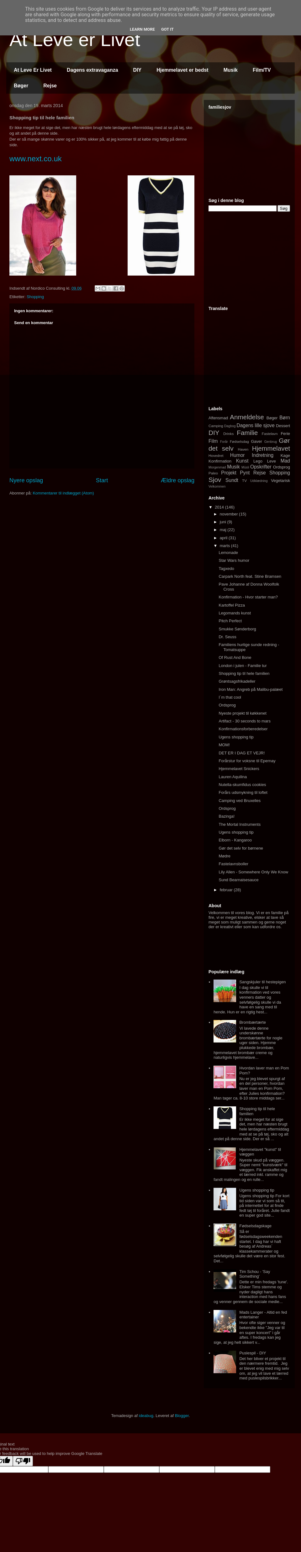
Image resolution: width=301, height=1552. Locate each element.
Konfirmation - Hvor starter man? (248, 597)
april (224, 537)
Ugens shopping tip (236, 737)
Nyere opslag (26, 480)
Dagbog (229, 426)
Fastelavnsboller (233, 863)
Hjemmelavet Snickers (239, 768)
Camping (216, 426)
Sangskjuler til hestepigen (262, 982)
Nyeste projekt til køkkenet (242, 713)
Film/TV (262, 70)
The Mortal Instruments (240, 824)
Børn (284, 417)
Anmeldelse (247, 417)
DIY (137, 70)
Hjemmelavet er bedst (182, 70)
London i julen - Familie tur (243, 665)
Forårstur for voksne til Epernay (247, 760)
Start (102, 480)
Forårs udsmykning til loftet (243, 792)
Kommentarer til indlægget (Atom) (63, 493)
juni (223, 522)
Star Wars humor (234, 560)
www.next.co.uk (35, 158)
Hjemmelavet (271, 448)
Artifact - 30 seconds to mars (244, 721)
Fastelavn (270, 434)
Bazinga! (227, 816)
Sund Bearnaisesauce (238, 879)
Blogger (182, 1415)
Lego (257, 461)
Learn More (142, 29)
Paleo (213, 473)
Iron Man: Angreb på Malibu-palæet (251, 689)
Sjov (215, 479)
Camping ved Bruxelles (240, 800)
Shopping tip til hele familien (244, 673)
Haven (243, 449)
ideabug (146, 1415)
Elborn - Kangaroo (235, 840)
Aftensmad (218, 418)
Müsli (245, 467)
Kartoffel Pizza (232, 605)
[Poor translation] (23, 1461)
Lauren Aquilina (233, 776)
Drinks (228, 434)
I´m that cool (230, 697)
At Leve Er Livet (33, 70)
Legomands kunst (235, 613)
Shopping (35, 296)
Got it (167, 29)
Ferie (285, 433)
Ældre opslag (177, 480)
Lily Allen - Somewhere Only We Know (253, 872)
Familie (247, 432)
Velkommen (217, 486)
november (229, 514)
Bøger (21, 85)
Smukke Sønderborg (237, 629)
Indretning (262, 455)
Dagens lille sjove (255, 425)
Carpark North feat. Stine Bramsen (250, 576)
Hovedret (216, 455)
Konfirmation (220, 461)
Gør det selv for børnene (241, 848)
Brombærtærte (252, 1022)
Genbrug (270, 441)
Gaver (256, 441)
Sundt (231, 480)
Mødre (224, 856)
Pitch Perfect (230, 620)
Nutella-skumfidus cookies (242, 784)
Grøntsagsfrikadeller (237, 681)
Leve (271, 461)
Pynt (245, 472)
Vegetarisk (280, 480)
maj (224, 529)
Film (213, 441)
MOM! (224, 744)
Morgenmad (217, 467)
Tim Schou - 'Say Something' (254, 1274)
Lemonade (228, 552)
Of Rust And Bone (235, 657)
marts (225, 545)
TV (244, 481)
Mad (285, 460)
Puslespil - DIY (252, 1353)
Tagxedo (226, 568)
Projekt (228, 472)
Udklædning (258, 481)
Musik (231, 70)
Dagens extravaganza (92, 70)
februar (227, 889)
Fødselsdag (239, 441)
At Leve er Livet (74, 39)
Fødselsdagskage (255, 1225)
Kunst (242, 460)
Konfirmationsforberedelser (243, 729)
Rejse (50, 85)
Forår (224, 441)
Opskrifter (261, 466)
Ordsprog (281, 467)
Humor (237, 455)
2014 (220, 507)
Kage (285, 455)
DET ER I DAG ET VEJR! (242, 753)
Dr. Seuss (227, 636)
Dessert (283, 425)
